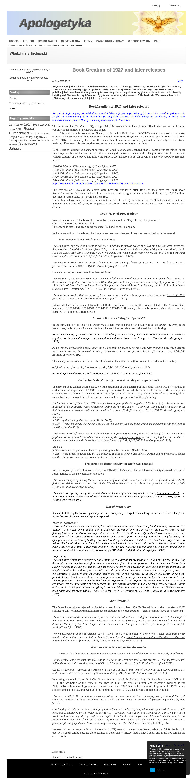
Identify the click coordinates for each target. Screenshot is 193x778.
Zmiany (21, 137)
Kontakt (127, 764)
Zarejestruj (175, 5)
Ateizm (88, 41)
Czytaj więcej (161, 770)
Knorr (19, 128)
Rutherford (17, 133)
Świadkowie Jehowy (110, 41)
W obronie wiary (139, 41)
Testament (44, 133)
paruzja (19, 140)
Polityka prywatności (61, 764)
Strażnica (32, 133)
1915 (35, 124)
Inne (157, 41)
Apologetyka (55, 23)
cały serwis (16, 103)
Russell (29, 129)
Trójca (13, 137)
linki (140, 764)
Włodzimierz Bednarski (28, 53)
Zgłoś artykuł (59, 752)
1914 (27, 124)
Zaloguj (156, 5)
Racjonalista (70, 41)
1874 (12, 124)
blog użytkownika (33, 103)
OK (153, 770)
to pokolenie (31, 140)
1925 (47, 125)
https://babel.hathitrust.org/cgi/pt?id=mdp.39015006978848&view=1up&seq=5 (98, 183)
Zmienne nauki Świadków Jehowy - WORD (29, 71)
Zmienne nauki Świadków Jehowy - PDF (29, 79)
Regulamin (110, 764)
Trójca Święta (47, 41)
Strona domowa (15, 45)
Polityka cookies (88, 764)
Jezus (12, 129)
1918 (41, 125)
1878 (19, 124)
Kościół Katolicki (21, 41)
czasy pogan (33, 137)
